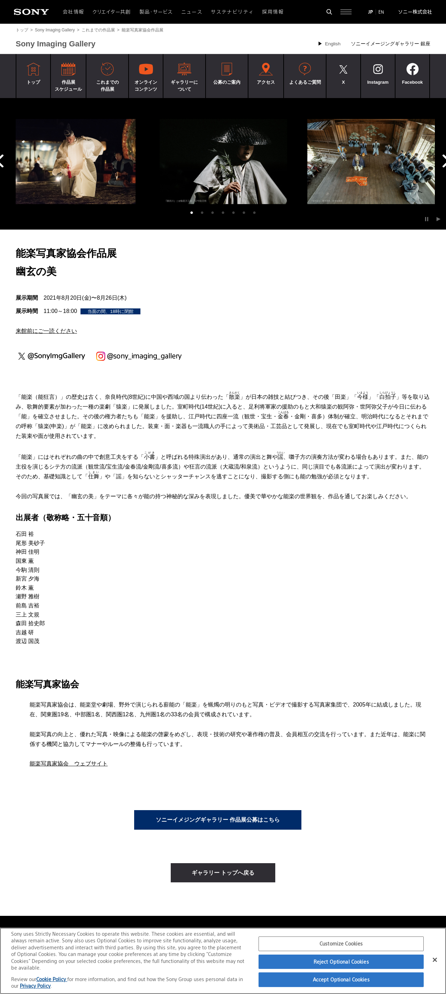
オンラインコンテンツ (145, 86)
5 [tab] (233, 212)
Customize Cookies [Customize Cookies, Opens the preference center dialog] (341, 944)
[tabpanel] (75, 161)
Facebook (412, 82)
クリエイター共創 (112, 11)
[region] (223, 961)
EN (381, 12)
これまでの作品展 (98, 30)
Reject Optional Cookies (341, 962)
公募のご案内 (226, 82)
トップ (22, 30)
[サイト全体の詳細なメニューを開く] (346, 11)
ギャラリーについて (184, 86)
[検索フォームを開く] (329, 11)
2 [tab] (202, 212)
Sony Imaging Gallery (55, 30)
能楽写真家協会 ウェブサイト (69, 764)
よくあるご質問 (305, 82)
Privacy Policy (35, 986)
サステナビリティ (232, 11)
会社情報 (73, 11)
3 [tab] (212, 212)
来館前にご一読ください (46, 331)
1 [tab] (191, 212)
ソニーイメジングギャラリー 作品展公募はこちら (218, 820)
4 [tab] (223, 212)
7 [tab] (254, 212)
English (333, 43)
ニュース (192, 11)
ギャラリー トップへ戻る (223, 873)
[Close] (435, 959)
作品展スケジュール (68, 86)
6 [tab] (243, 212)
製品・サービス (156, 11)
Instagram (378, 82)
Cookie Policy (51, 979)
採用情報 (273, 11)
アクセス (266, 82)
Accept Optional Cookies (341, 979)
